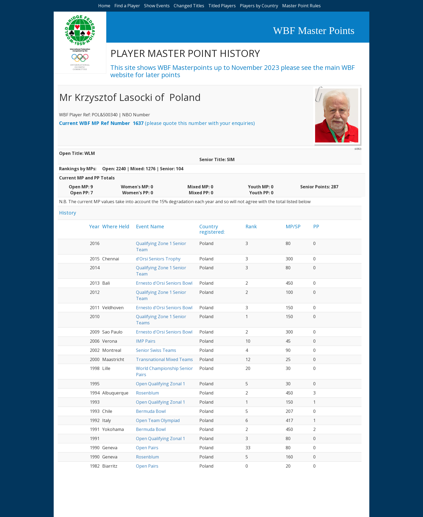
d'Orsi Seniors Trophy (158, 259)
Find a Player (127, 6)
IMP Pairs (145, 341)
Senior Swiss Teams (156, 350)
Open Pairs (147, 448)
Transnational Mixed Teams (164, 359)
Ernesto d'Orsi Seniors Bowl (164, 283)
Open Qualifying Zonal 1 (160, 384)
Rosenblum (147, 393)
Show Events (157, 6)
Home (104, 6)
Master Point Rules (301, 6)
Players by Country (259, 6)
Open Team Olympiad (158, 420)
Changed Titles (189, 6)
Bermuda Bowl (151, 411)
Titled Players (222, 6)
